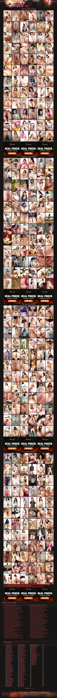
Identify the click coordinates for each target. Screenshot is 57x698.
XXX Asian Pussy (9, 666)
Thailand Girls (33, 646)
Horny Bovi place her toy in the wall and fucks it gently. (38, 615)
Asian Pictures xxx (10, 660)
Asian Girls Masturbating (35, 654)
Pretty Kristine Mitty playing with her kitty (10, 610)
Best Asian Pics (21, 685)
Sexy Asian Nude (39, 2)
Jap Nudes (20, 673)
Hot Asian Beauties (34, 653)
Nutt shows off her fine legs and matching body (37, 611)
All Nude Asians (21, 672)
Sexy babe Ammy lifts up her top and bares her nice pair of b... (13, 637)
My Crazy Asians (39, 4)
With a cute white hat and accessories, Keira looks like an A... (13, 614)
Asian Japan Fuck (34, 655)
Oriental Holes (21, 676)
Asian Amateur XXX (22, 654)
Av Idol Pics (33, 649)
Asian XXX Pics (9, 675)
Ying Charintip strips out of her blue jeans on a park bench (39, 630)
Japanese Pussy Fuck (10, 680)
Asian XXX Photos (22, 653)
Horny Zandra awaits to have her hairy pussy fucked (12, 619)
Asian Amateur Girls (10, 669)
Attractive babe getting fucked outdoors (36, 631)
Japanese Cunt (33, 659)
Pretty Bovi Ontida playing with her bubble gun (11, 634)
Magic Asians (33, 662)
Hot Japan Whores (22, 649)
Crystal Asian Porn (22, 666)
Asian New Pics (9, 653)
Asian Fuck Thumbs (22, 669)
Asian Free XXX (39, 3)
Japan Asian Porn (22, 644)
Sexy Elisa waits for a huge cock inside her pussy (11, 621)
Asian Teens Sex (9, 677)
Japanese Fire (9, 664)
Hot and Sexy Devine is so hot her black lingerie (37, 627)
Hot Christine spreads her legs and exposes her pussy (12, 624)
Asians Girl (21, 680)
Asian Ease (8, 662)
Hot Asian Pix (21, 675)
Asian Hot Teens (9, 668)
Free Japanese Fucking (22, 674)
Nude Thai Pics (30, 3)
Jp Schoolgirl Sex (9, 671)
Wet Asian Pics (21, 660)
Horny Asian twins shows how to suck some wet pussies (38, 629)
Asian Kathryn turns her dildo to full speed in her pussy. (38, 620)
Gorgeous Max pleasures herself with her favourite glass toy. (13, 612)
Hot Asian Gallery (22, 645)
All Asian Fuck (9, 676)
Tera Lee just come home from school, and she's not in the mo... (39, 607)
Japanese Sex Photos (10, 678)
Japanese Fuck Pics (10, 657)
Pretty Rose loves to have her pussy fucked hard (37, 624)
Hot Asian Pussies (22, 667)
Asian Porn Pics (9, 658)
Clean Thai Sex (21, 659)
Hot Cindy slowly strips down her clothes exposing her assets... (13, 617)
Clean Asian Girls (30, 5)
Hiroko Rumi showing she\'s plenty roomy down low (38, 604)
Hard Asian (8, 663)
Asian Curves (33, 650)
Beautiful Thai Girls (22, 655)
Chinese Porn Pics (22, 661)
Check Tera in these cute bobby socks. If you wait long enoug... (13, 635)
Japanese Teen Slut (22, 678)
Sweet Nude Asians (22, 679)
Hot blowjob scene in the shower (9, 627)
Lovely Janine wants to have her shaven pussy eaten (38, 610)
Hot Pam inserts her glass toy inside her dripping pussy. (12, 607)
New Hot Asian (9, 656)
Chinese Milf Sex (9, 659)
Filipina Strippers (34, 656)
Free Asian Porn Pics (22, 662)
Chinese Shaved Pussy (10, 652)
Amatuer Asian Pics (34, 660)
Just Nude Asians (22, 671)
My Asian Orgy (39, 5)
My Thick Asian (21, 668)
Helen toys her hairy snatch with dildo (9, 629)
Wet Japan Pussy (9, 684)
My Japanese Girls (10, 686)
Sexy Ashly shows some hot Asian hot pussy (10, 626)
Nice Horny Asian (34, 647)
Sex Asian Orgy (30, 2)
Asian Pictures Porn (34, 644)
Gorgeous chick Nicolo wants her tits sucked (36, 612)
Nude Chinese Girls (10, 651)
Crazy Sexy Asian (34, 651)
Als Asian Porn (21, 683)
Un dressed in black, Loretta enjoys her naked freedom (12, 620)
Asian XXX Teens (9, 683)
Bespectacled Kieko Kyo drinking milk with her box (38, 637)
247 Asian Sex (33, 663)
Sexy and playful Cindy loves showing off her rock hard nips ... (13, 632)
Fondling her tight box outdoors (9, 631)
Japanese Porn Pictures (23, 650)
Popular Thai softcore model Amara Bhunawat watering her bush (14, 611)
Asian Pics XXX (21, 663)
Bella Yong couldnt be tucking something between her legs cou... (39, 632)
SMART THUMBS (31, 688)
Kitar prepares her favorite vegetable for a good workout (38, 605)
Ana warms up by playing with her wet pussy (11, 633)
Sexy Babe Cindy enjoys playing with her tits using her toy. (13, 630)
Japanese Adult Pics (10, 654)
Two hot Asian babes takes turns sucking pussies (11, 613)
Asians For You (30, 4)
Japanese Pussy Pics (10, 679)
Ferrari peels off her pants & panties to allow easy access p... (39, 621)
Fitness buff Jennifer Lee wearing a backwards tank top (38, 606)
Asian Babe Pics (9, 685)
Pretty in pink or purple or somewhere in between (11, 623)
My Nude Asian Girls (22, 658)
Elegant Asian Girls (22, 652)
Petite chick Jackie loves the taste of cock (36, 613)
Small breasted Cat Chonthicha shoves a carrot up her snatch (39, 609)
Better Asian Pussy (22, 657)
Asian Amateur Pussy (10, 670)
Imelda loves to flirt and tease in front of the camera (12, 628)
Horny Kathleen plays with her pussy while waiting (37, 628)
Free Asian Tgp (21, 684)
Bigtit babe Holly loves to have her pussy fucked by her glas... (13, 636)
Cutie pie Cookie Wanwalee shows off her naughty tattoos (38, 623)
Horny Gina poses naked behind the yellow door (37, 634)
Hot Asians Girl (9, 672)
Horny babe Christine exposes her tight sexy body (37, 614)
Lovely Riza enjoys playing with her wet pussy (37, 617)
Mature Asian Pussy (10, 674)
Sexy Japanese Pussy (22, 670)
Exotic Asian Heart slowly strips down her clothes (37, 619)
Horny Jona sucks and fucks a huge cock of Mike (37, 622)
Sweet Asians (33, 661)
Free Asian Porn (34, 664)
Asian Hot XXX (33, 658)
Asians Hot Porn (21, 686)
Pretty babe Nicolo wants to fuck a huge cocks (37, 626)
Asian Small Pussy (10, 667)
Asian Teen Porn (9, 661)
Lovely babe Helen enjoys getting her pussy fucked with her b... (39, 616)
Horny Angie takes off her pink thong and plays (11, 618)
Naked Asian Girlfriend (35, 645)
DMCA (33, 695)
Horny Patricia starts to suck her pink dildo (36, 635)
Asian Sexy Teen (21, 681)
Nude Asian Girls (22, 646)
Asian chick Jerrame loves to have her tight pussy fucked (12, 605)
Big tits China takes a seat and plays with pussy (11, 615)
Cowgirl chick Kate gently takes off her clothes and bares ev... (13, 609)
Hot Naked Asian (22, 664)
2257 (35, 695)
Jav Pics (20, 656)
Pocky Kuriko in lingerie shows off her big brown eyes (12, 616)
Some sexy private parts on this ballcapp (10, 604)
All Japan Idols (21, 677)
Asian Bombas (21, 651)
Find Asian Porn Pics (10, 655)
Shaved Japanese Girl (10, 681)
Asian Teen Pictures (22, 647)
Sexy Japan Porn (34, 657)
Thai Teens (8, 673)
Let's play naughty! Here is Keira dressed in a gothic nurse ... (39, 633)
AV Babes (32, 652)
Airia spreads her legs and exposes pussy (10, 606)
